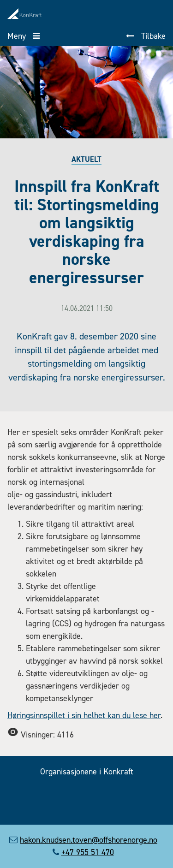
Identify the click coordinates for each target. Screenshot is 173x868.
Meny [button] (17, 36)
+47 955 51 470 (87, 852)
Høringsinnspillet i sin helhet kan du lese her (84, 715)
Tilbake (152, 36)
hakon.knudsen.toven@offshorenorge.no (88, 839)
